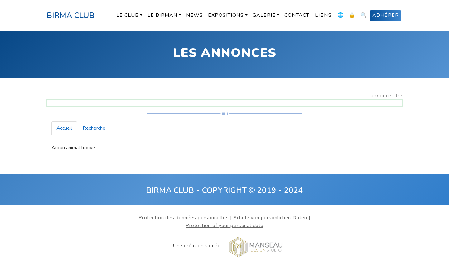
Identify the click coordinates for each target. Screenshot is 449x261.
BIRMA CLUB (70, 15)
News (194, 15)
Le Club (127, 15)
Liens (323, 15)
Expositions (226, 15)
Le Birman (162, 15)
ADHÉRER (385, 15)
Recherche (94, 128)
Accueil (64, 128)
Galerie (264, 15)
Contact (296, 15)
